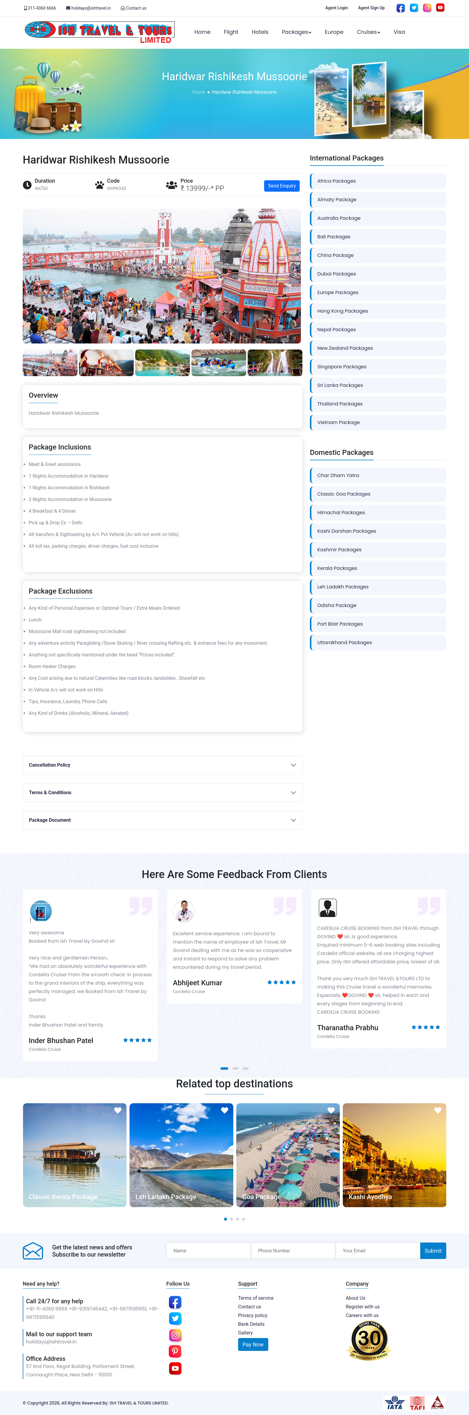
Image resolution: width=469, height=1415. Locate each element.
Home (202, 32)
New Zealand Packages (345, 348)
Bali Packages (334, 236)
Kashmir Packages (339, 549)
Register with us (363, 1307)
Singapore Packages (341, 366)
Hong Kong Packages (342, 311)
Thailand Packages (340, 403)
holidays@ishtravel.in (51, 1341)
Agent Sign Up (371, 7)
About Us (355, 1298)
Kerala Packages (337, 568)
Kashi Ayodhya (370, 1197)
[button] (224, 1068)
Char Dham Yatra (338, 475)
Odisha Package (337, 605)
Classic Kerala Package (63, 1197)
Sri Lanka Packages (340, 385)
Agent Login (336, 7)
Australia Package (339, 218)
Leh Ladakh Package (165, 1197)
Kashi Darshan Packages (346, 531)
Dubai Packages (336, 273)
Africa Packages (336, 181)
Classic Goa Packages (343, 494)
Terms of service (255, 1298)
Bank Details (251, 1324)
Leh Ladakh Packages (342, 586)
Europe (334, 32)
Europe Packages (338, 292)
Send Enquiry (282, 186)
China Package (335, 255)
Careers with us (362, 1315)
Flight (231, 32)
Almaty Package (337, 199)
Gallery (245, 1333)
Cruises (368, 32)
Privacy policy (252, 1315)
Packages (296, 32)
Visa (399, 32)
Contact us (136, 8)
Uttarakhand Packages (344, 642)
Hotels (260, 32)
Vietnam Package (338, 422)
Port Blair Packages (340, 624)
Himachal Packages (341, 512)
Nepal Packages (336, 329)
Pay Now (253, 1344)
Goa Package (261, 1197)
